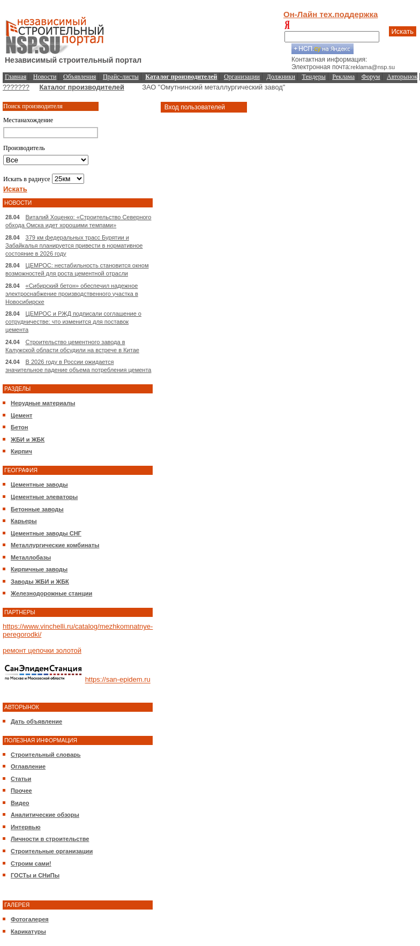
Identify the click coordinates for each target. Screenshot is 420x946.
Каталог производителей (81, 87)
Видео (20, 803)
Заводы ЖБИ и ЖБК (40, 581)
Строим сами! (31, 863)
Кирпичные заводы (39, 569)
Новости (45, 76)
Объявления (79, 76)
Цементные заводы (39, 484)
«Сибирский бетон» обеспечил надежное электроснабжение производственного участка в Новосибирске (71, 293)
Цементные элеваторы (44, 497)
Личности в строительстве (50, 839)
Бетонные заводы (37, 509)
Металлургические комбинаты (55, 545)
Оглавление (28, 766)
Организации (242, 76)
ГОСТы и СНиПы (35, 875)
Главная (15, 76)
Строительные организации (52, 851)
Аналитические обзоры (45, 814)
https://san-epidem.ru (118, 680)
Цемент (21, 415)
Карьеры (24, 521)
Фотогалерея (30, 919)
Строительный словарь (46, 754)
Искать (403, 31)
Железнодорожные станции (51, 593)
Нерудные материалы (43, 403)
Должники (281, 76)
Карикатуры (28, 931)
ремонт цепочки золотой (42, 650)
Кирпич (21, 451)
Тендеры (314, 76)
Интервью (26, 827)
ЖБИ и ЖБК (27, 439)
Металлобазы (31, 557)
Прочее (21, 790)
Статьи (21, 779)
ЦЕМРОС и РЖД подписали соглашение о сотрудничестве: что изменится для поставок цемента (73, 321)
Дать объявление (36, 721)
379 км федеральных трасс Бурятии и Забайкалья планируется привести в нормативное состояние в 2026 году (73, 245)
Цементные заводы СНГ (46, 533)
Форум (371, 76)
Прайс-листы (121, 76)
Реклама (343, 76)
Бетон (19, 427)
